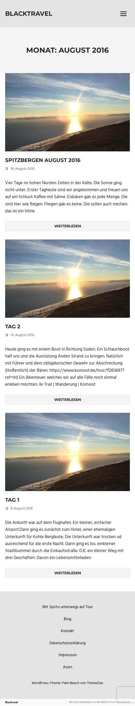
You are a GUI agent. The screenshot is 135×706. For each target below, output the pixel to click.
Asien (67, 667)
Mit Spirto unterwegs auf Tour (67, 607)
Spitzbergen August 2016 (42, 160)
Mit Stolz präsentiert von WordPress (88, 702)
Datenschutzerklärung (67, 643)
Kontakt (67, 631)
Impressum (68, 655)
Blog (67, 619)
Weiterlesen (67, 226)
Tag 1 (12, 500)
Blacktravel (28, 13)
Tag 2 (12, 326)
